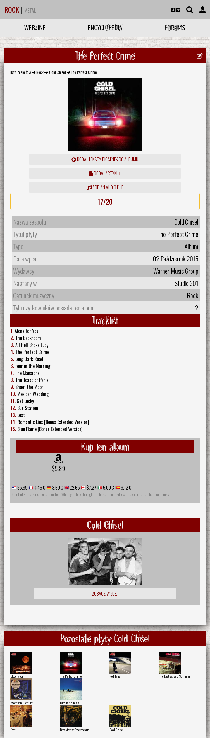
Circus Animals (69, 702)
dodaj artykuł (105, 173)
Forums (175, 27)
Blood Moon (17, 676)
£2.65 (74, 487)
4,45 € (39, 487)
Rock (40, 72)
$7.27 (91, 487)
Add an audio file (105, 187)
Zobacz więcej (105, 593)
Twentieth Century (21, 702)
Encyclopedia (105, 27)
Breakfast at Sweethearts (74, 729)
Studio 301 (186, 283)
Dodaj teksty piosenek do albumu (104, 159)
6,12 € (125, 487)
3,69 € (57, 487)
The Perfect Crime (71, 676)
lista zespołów (20, 72)
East (12, 729)
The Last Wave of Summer (174, 676)
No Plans (114, 676)
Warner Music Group (175, 270)
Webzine (35, 27)
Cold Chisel (57, 72)
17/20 (105, 201)
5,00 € (108, 487)
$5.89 (58, 468)
